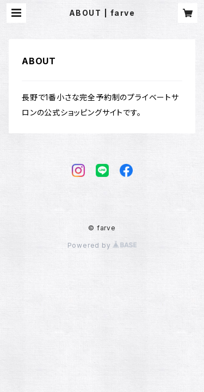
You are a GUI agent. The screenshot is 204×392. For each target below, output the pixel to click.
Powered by (102, 245)
